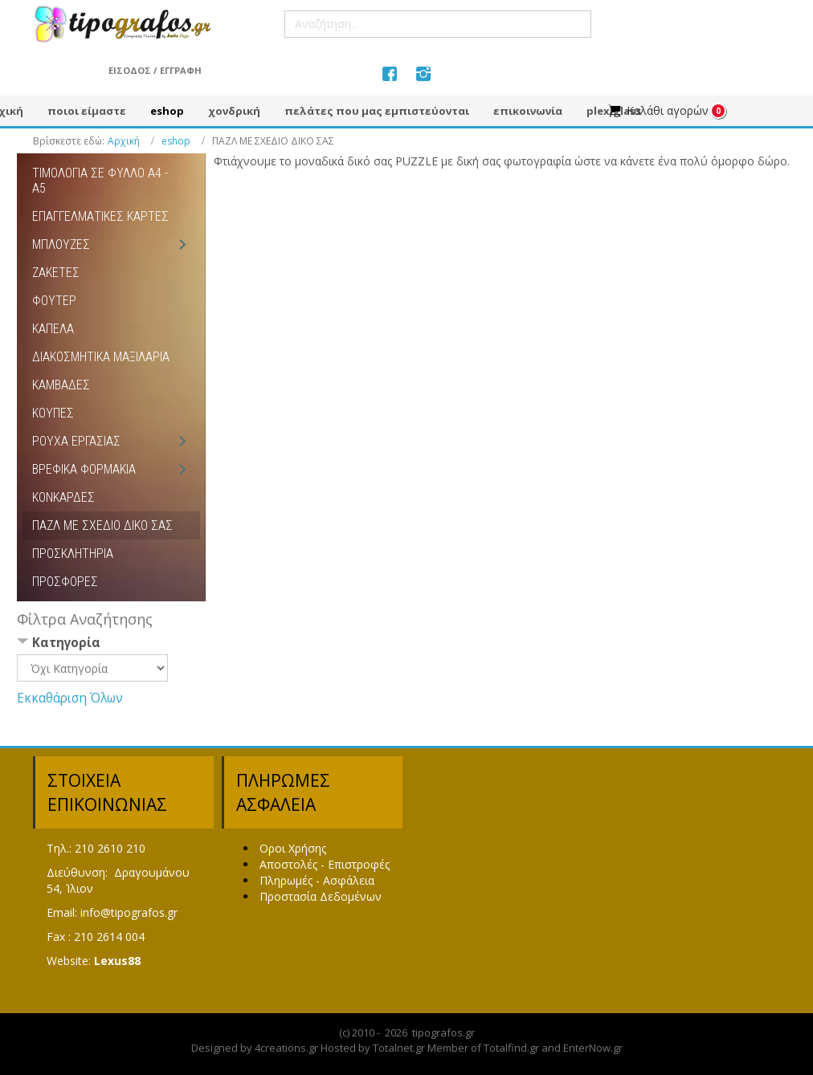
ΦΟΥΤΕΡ (54, 300)
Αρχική (124, 141)
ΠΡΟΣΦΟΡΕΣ (65, 581)
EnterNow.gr (593, 1047)
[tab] (111, 644)
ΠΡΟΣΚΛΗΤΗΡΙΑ (72, 553)
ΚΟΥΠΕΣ (53, 413)
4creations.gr (286, 1047)
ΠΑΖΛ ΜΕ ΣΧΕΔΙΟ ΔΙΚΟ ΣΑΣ (102, 525)
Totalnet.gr (399, 1047)
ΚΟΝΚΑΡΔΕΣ (63, 497)
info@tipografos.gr (129, 912)
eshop (175, 141)
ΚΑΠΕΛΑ (53, 328)
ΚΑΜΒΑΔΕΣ (61, 385)
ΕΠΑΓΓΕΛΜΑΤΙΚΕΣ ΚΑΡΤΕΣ (100, 216)
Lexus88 (117, 960)
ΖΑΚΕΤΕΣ (56, 272)
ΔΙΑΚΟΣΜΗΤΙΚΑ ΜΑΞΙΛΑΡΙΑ (101, 356)
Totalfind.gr (511, 1047)
